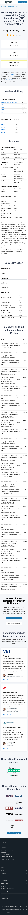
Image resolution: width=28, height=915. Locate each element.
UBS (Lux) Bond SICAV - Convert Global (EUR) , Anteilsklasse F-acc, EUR (10, 517)
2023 (2, 109)
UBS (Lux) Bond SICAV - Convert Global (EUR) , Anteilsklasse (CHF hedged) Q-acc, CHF (10, 388)
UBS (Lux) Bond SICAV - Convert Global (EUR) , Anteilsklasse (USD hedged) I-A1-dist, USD (10, 422)
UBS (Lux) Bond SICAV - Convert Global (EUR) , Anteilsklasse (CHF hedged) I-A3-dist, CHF (10, 474)
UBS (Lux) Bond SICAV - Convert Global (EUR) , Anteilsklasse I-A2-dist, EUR (11, 448)
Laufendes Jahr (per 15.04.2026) (9, 102)
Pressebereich (4, 895)
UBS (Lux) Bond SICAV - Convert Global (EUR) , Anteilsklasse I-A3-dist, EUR (11, 526)
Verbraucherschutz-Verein (12, 728)
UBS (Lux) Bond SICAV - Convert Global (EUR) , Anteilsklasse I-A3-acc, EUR (11, 508)
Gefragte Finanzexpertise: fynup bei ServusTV (12, 909)
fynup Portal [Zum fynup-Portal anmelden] (22, 2)
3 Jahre (3, 127)
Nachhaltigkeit (10, 80)
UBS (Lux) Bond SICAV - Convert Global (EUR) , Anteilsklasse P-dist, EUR (10, 371)
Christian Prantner (11, 707)
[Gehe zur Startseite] (8, 2)
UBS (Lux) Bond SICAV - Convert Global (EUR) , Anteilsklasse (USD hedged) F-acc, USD (10, 491)
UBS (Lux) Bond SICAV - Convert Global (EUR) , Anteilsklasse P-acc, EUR (10, 362)
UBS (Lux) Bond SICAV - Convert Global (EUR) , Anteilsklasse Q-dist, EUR (11, 397)
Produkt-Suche (4, 880)
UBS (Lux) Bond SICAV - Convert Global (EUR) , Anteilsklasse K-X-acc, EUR (11, 560)
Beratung (3, 873)
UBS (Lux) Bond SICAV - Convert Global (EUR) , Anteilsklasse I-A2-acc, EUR (11, 457)
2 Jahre (3, 124)
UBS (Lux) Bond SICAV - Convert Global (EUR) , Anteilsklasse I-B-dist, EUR (11, 534)
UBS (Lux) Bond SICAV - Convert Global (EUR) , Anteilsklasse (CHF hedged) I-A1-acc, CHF (10, 414)
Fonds (5, 6)
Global (17, 6)
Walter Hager (10, 674)
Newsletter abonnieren (6, 892)
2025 (2, 104)
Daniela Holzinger (11, 742)
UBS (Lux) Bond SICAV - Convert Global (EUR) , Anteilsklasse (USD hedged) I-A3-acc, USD (10, 465)
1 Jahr (2, 122)
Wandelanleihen (10, 6)
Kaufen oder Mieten (6, 913)
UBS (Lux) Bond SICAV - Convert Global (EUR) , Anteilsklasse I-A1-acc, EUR (11, 431)
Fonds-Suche (4, 883)
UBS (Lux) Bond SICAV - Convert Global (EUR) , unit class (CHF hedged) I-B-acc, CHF (10, 543)
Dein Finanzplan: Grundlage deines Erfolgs (11, 906)
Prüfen (2, 870)
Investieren (4, 877)
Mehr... (2, 114)
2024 (2, 107)
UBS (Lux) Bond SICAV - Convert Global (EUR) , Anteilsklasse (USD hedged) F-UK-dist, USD (10, 500)
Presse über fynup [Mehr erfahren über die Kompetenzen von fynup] (14, 833)
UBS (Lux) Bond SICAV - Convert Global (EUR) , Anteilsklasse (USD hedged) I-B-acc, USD (10, 551)
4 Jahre (3, 129)
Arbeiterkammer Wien (10, 692)
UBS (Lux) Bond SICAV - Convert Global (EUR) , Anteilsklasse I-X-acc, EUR (11, 586)
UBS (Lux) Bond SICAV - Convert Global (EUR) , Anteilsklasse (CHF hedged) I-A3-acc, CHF (10, 483)
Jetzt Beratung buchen (14, 623)
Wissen (3, 867)
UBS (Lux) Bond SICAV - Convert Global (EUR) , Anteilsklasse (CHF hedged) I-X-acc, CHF (10, 577)
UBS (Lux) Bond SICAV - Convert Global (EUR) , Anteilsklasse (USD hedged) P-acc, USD (10, 354)
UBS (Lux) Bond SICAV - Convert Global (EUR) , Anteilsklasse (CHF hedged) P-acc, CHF (10, 345)
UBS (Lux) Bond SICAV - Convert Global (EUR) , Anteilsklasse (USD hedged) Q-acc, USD (10, 379)
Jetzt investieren (14, 618)
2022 (2, 112)
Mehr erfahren (6, 679)
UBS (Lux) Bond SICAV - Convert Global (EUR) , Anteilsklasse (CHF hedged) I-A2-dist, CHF (10, 440)
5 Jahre (3, 132)
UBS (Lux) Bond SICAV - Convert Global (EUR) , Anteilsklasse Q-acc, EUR (10, 405)
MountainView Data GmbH (7, 888)
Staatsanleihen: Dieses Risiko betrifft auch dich (12, 903)
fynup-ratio (11, 74)
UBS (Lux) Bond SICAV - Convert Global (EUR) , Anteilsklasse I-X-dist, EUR (11, 569)
